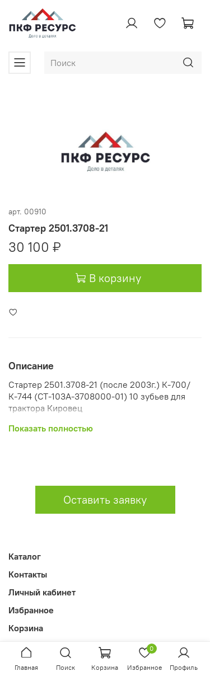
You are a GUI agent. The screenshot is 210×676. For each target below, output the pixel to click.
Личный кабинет (42, 592)
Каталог (24, 556)
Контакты (27, 574)
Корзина (25, 627)
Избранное (31, 610)
